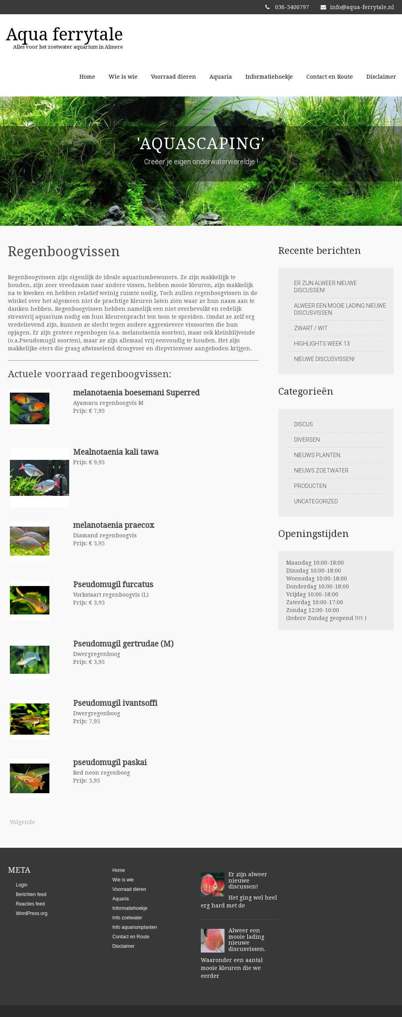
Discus (303, 424)
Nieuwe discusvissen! (324, 359)
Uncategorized (316, 501)
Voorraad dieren (173, 77)
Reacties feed (30, 904)
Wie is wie (123, 77)
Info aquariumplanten (134, 927)
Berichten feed (31, 894)
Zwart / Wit (311, 328)
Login (21, 885)
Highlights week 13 (322, 343)
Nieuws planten (317, 455)
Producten (310, 486)
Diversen (307, 440)
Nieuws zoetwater (321, 470)
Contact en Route (329, 77)
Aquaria (220, 77)
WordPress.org (31, 913)
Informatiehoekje (269, 77)
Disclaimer (381, 77)
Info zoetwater (127, 918)
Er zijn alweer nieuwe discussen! (325, 286)
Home (87, 77)
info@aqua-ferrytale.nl (357, 7)
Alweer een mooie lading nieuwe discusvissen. (340, 309)
